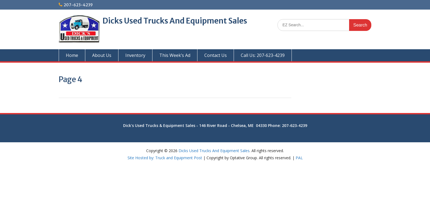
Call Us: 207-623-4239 (263, 55)
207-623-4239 (78, 4)
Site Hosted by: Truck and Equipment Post (165, 157)
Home (72, 55)
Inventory (135, 55)
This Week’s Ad (174, 55)
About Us (101, 55)
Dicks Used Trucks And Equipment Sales (175, 21)
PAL (299, 157)
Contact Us (215, 55)
